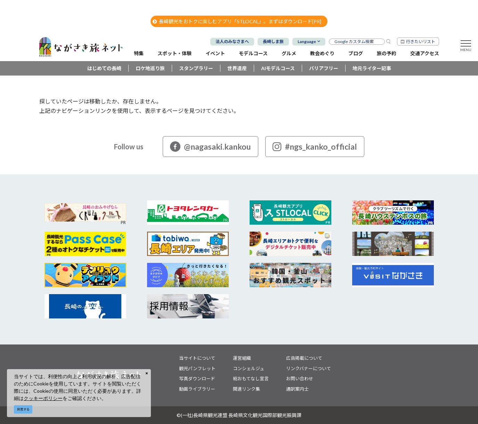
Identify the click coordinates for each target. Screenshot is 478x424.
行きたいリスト (420, 41)
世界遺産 (237, 68)
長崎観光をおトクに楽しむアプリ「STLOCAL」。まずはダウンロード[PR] (237, 21)
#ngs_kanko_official (315, 146)
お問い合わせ (299, 378)
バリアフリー (323, 68)
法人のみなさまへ (232, 41)
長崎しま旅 (273, 41)
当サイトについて (197, 358)
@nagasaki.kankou (210, 146)
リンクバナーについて (308, 368)
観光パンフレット (197, 368)
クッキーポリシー (43, 398)
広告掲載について (304, 358)
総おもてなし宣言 (251, 378)
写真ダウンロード (197, 378)
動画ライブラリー (197, 389)
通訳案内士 (297, 389)
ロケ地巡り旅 (150, 68)
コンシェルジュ (248, 368)
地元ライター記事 (372, 68)
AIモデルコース (278, 68)
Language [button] (307, 41)
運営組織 (242, 358)
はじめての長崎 (104, 68)
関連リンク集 (246, 389)
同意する (23, 409)
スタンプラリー (196, 68)
